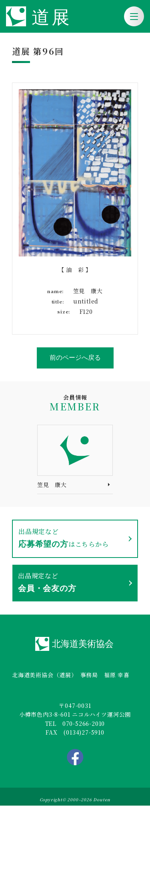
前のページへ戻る (75, 357)
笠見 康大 (52, 485)
